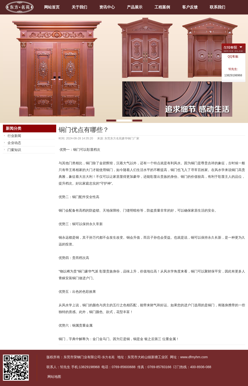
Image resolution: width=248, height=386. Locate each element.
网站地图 (54, 377)
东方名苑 (108, 357)
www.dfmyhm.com (194, 357)
